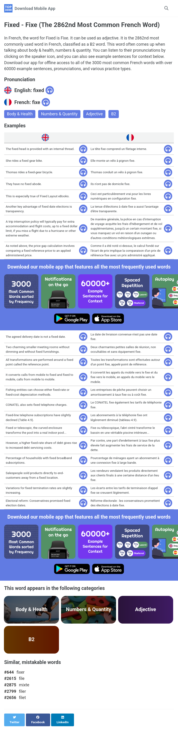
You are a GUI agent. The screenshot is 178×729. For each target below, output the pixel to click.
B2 (114, 115)
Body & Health (20, 115)
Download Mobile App (35, 8)
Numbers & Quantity (59, 115)
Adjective (95, 115)
